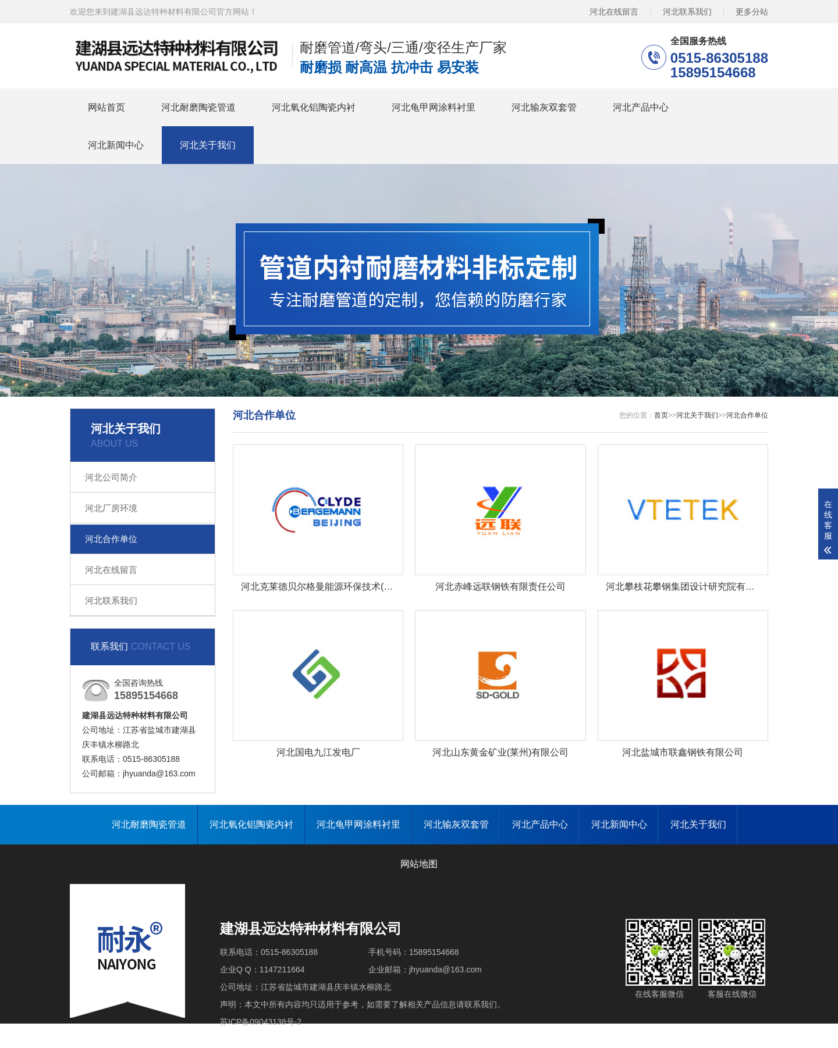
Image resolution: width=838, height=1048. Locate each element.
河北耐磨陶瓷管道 (198, 107)
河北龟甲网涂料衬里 (433, 107)
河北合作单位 (111, 539)
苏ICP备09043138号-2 (260, 1021)
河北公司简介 (111, 477)
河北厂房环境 (111, 508)
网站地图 (419, 864)
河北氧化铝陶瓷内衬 (314, 107)
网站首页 (106, 107)
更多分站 (752, 11)
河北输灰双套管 (544, 107)
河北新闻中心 (116, 145)
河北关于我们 (208, 145)
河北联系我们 (687, 11)
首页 (661, 415)
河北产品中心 (641, 107)
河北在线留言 (614, 11)
